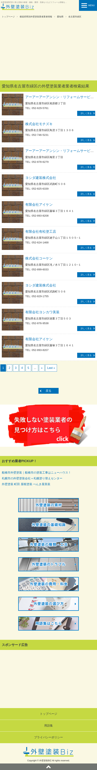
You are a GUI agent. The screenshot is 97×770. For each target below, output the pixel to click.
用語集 (48, 725)
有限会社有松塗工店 (40, 231)
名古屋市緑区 (74, 16)
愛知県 (60, 16)
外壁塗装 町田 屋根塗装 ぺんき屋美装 (26, 484)
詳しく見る (86, 113)
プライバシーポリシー (48, 737)
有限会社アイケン (39, 204)
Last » (51, 367)
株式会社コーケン (39, 258)
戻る (48, 390)
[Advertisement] (48, 49)
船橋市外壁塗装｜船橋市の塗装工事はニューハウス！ (36, 472)
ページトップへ (48, 766)
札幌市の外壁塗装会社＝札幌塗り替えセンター (32, 478)
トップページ (8, 16)
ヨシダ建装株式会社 (40, 178)
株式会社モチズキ (39, 124)
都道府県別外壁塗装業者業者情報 (36, 16)
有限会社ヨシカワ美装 (42, 312)
